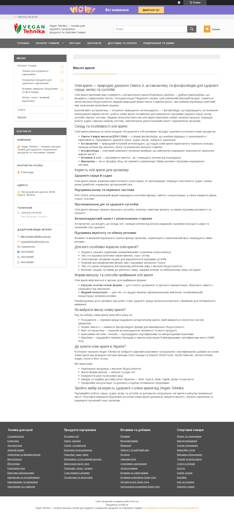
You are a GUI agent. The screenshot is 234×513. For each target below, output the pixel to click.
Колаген (125, 454)
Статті (21, 109)
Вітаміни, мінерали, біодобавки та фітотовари (40, 90)
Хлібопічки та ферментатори (23, 454)
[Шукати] (191, 29)
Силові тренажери (187, 445)
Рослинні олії (71, 436)
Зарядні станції (186, 486)
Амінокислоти (128, 459)
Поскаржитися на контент (156, 508)
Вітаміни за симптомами (134, 473)
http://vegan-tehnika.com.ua (35, 236)
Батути (181, 468)
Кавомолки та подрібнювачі (23, 477)
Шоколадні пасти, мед (76, 463)
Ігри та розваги (185, 482)
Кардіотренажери (187, 441)
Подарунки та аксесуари (78, 477)
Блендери (13, 441)
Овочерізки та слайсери (21, 486)
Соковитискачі (15, 436)
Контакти (94, 43)
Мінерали (125, 445)
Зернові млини (15, 450)
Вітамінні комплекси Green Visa (138, 477)
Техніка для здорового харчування (35, 73)
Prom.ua (134, 501)
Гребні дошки (184, 473)
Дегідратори (14, 445)
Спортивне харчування (133, 463)
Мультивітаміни (129, 441)
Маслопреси (14, 459)
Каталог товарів (47, 43)
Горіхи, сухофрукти (75, 445)
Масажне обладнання (189, 454)
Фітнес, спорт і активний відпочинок (36, 99)
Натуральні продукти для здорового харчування (37, 82)
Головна (23, 43)
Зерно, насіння (72, 441)
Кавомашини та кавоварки (22, 482)
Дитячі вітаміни (129, 468)
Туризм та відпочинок (189, 459)
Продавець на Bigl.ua (117, 504)
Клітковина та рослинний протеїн (83, 459)
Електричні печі (16, 468)
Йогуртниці (13, 463)
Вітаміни (125, 436)
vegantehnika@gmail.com (35, 241)
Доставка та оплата (122, 43)
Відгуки (22, 117)
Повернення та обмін (158, 43)
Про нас (75, 43)
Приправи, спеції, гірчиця (78, 468)
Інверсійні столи (186, 450)
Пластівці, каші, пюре (76, 454)
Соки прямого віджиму (77, 473)
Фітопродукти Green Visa (134, 482)
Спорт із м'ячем (186, 463)
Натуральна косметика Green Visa (140, 486)
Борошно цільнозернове (78, 450)
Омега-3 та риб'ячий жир (134, 450)
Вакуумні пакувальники (20, 473)
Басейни (181, 477)
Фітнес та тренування (189, 436)
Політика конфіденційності (185, 508)
